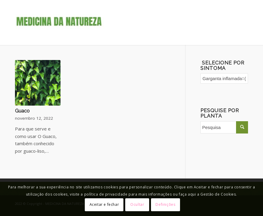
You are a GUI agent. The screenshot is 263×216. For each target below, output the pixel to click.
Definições (165, 204)
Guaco (22, 111)
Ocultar (137, 204)
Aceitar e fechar (104, 204)
